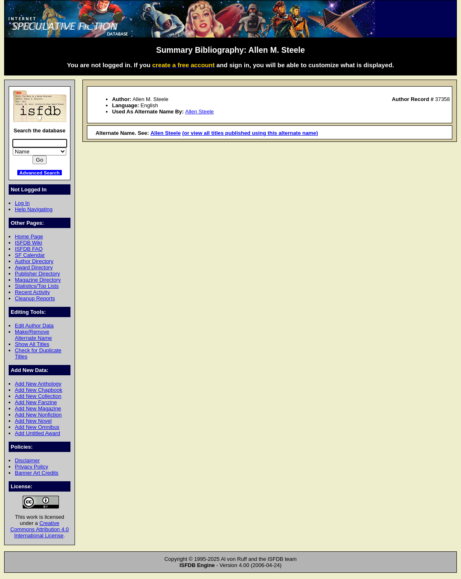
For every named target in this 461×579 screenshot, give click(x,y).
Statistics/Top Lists (37, 286)
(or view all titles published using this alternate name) (250, 133)
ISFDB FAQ (29, 249)
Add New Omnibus (37, 427)
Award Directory (34, 267)
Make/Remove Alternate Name (33, 335)
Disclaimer (27, 460)
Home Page (29, 236)
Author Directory (34, 261)
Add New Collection (38, 396)
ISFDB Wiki (28, 243)
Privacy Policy (31, 467)
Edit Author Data (34, 325)
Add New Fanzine (36, 402)
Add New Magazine (38, 408)
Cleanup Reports (35, 298)
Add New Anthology (38, 384)
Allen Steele (199, 111)
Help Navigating (33, 209)
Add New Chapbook (38, 390)
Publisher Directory (37, 274)
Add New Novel (33, 421)
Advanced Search (39, 172)
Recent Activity (32, 292)
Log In (22, 203)
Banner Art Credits (37, 473)
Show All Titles (32, 344)
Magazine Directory (38, 280)
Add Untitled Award (37, 433)
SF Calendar (30, 255)
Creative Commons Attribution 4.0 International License (39, 529)
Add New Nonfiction (38, 415)
